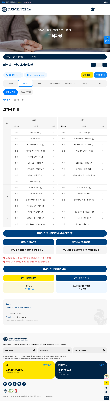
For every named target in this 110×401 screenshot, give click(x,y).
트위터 (73, 65)
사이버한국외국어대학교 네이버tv (10, 384)
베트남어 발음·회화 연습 (84, 145)
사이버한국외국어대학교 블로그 (19, 384)
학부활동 (85, 83)
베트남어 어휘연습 (35, 175)
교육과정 (34, 57)
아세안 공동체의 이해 (35, 206)
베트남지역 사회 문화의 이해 (84, 175)
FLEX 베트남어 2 (84, 187)
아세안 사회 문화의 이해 (84, 151)
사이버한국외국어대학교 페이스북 (15, 384)
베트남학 (7, 99)
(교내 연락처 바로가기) (12, 373)
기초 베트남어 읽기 (35, 157)
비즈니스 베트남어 (84, 218)
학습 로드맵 (26, 92)
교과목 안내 (12, 91)
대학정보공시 (7, 344)
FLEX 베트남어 (35, 187)
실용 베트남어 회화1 (36, 163)
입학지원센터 (87, 75)
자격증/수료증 (55, 83)
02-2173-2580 (14, 369)
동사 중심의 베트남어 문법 (84, 138)
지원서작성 (106, 383)
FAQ (99, 83)
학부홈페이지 (100, 75)
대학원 (7, 2)
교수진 (40, 83)
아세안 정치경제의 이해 (35, 151)
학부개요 (11, 83)
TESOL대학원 (13, 2)
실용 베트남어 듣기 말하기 (84, 200)
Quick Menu (107, 41)
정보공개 (16, 344)
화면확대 (104, 65)
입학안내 (20, 2)
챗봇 (106, 377)
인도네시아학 (19, 99)
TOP (106, 398)
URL (83, 65)
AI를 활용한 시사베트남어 (84, 212)
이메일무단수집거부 (50, 344)
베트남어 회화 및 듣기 (35, 145)
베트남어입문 (36, 132)
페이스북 (69, 65)
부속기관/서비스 (80, 350)
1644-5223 (64, 369)
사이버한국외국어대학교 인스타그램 (24, 384)
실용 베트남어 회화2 (84, 163)
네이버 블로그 (78, 65)
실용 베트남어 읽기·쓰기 (35, 200)
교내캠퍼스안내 (25, 344)
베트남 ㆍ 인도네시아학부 (14, 57)
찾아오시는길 (61, 344)
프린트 (88, 65)
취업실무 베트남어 (35, 212)
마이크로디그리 (70, 83)
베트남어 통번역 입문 (35, 218)
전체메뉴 (105, 9)
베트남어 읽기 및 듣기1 (36, 169)
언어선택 (100, 9)
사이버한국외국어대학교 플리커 (5, 384)
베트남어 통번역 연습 (84, 224)
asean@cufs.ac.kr (35, 75)
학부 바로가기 (44, 350)
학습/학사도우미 (47, 365)
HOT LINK (9, 350)
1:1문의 (106, 388)
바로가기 (101, 365)
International (27, 2)
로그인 (105, 2)
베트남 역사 (35, 181)
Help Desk (106, 392)
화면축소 (93, 65)
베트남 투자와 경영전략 (35, 224)
